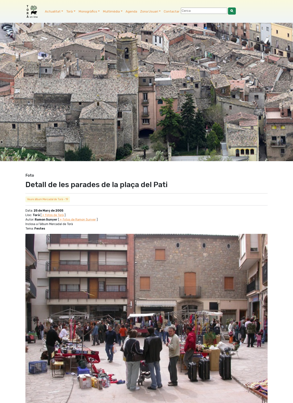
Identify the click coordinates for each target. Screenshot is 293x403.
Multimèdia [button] (111, 11)
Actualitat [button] (53, 11)
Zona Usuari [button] (149, 11)
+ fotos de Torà (52, 215)
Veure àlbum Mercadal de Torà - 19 (47, 199)
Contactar (171, 11)
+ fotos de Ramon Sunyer (77, 219)
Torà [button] (69, 11)
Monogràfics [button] (87, 11)
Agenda (131, 11)
